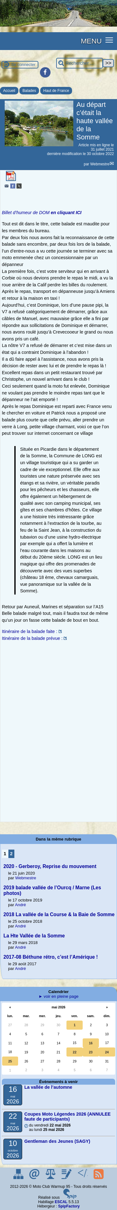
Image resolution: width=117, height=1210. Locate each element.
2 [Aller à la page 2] (11, 853)
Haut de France (56, 90)
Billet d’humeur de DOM (41, 212)
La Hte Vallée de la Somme (34, 935)
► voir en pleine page (58, 996)
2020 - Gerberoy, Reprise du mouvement (49, 866)
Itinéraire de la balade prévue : (32, 638)
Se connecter (23, 64)
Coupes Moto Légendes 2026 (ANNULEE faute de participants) (67, 1117)
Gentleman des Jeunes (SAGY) (57, 1141)
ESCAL (61, 1202)
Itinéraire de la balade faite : (29, 631)
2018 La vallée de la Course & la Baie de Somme (59, 914)
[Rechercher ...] (79, 63)
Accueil (9, 90)
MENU (91, 41)
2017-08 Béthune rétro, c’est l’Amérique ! (50, 957)
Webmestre (99, 164)
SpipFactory (69, 1206)
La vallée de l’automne (48, 1087)
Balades (29, 90)
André (20, 904)
